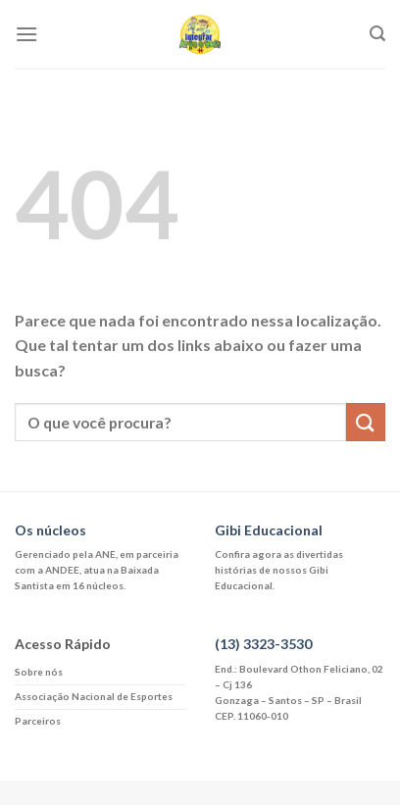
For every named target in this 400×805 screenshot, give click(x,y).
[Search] (377, 34)
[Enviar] (365, 422)
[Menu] (26, 34)
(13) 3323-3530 (263, 643)
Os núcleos (50, 530)
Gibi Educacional (269, 530)
